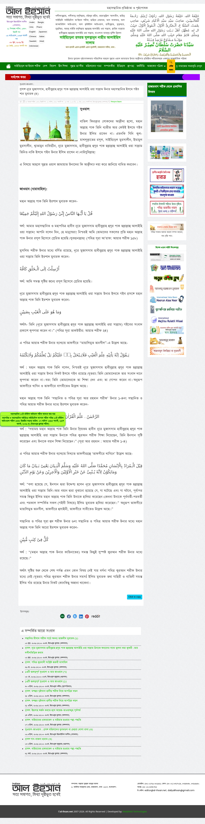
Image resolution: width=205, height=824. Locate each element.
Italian (41, 37)
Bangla (41, 22)
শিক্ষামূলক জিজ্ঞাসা (116, 102)
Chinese (32, 37)
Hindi (42, 41)
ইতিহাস (121, 66)
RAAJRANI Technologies (135, 805)
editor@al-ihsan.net (155, 784)
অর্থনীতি (141, 66)
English (32, 32)
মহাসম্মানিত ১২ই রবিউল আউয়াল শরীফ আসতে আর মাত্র (13, 428)
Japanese (43, 32)
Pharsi (39, 27)
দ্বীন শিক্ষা (63, 66)
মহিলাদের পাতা (93, 66)
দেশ (45, 66)
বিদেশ (53, 66)
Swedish (32, 41)
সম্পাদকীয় (109, 66)
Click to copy (134, 591)
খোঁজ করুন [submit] (171, 66)
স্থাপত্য (130, 66)
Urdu (31, 27)
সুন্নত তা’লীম (76, 66)
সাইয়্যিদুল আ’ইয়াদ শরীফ (27, 66)
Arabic (32, 22)
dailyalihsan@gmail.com (181, 784)
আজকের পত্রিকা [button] (155, 66)
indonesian (33, 46)
